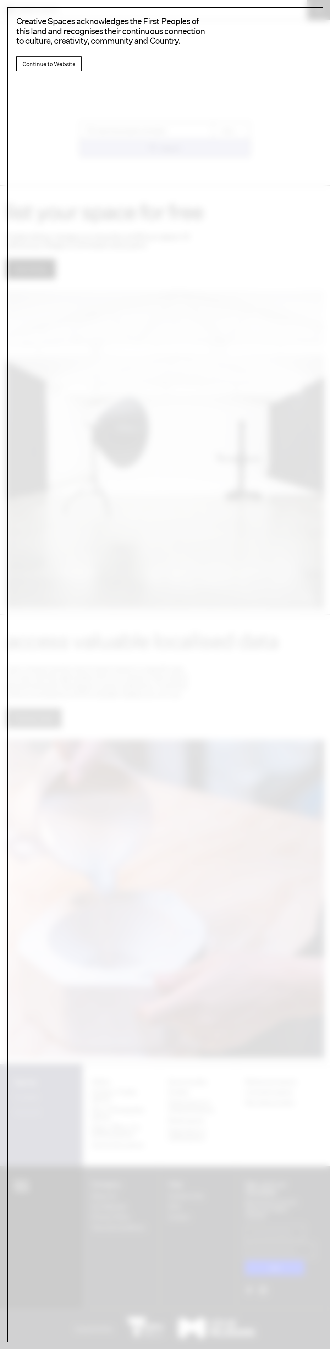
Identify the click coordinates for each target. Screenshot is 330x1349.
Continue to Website (49, 63)
